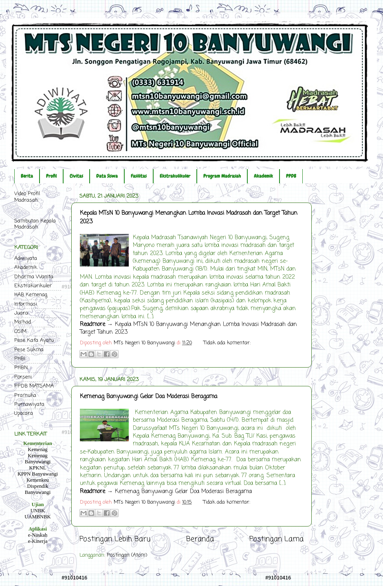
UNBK (38, 510)
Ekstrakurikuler (33, 286)
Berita (27, 176)
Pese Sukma (29, 350)
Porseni (23, 377)
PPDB (291, 176)
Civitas (76, 176)
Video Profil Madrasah (27, 197)
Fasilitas (139, 176)
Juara (21, 313)
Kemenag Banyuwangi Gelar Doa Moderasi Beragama (148, 396)
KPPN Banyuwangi (38, 474)
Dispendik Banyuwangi (38, 489)
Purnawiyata (29, 404)
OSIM (20, 331)
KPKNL (37, 468)
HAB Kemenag (30, 295)
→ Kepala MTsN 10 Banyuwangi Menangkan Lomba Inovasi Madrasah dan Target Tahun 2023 (188, 328)
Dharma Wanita (33, 277)
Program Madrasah (222, 176)
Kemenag (37, 449)
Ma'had (22, 322)
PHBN (21, 368)
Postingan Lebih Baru (114, 539)
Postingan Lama (276, 539)
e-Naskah (38, 535)
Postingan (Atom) (127, 555)
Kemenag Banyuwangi (38, 459)
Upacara (23, 413)
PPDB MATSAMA (34, 386)
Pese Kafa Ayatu (34, 340)
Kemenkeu (37, 480)
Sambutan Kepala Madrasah (35, 224)
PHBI (19, 359)
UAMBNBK (37, 517)
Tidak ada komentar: (227, 343)
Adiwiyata (25, 258)
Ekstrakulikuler (175, 176)
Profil (51, 176)
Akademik (263, 176)
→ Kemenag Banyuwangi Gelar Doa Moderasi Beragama (166, 491)
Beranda (200, 539)
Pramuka (25, 395)
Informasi (25, 304)
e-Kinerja (38, 541)
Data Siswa (107, 176)
